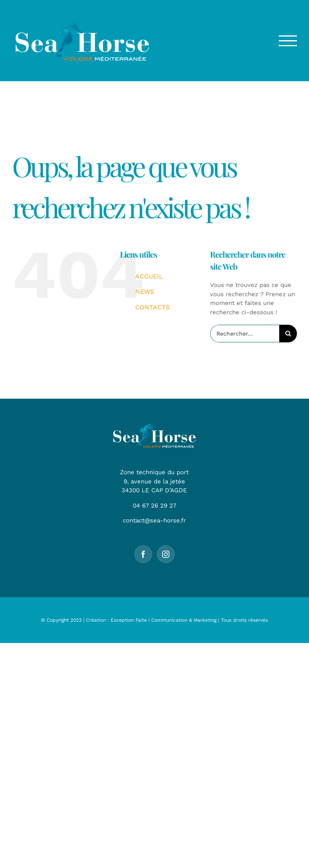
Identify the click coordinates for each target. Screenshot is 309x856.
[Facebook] (143, 554)
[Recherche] (288, 333)
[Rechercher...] (244, 333)
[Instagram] (166, 554)
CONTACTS (152, 307)
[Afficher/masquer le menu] (288, 40)
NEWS (144, 291)
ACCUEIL (149, 276)
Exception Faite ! (130, 620)
